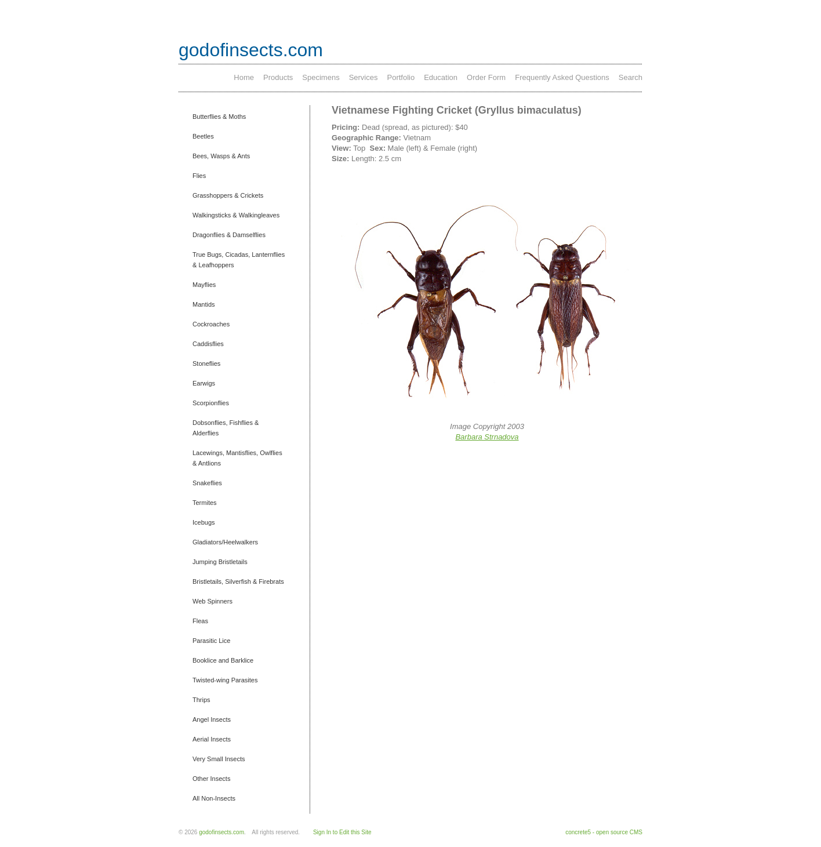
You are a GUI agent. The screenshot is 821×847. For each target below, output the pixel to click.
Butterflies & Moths (219, 116)
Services (363, 77)
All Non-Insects (213, 798)
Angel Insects (211, 719)
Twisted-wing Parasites (225, 680)
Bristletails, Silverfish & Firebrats (238, 581)
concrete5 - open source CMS (603, 832)
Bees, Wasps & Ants (221, 155)
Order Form (486, 77)
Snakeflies (207, 482)
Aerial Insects (211, 739)
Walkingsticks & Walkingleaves (235, 215)
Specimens (320, 77)
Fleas (200, 620)
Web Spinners (212, 601)
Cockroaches (211, 324)
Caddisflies (208, 343)
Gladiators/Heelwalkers (225, 542)
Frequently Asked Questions (562, 77)
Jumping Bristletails (220, 561)
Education (440, 77)
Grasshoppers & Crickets (227, 195)
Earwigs (203, 383)
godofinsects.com (251, 49)
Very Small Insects (218, 758)
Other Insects (211, 778)
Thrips (201, 699)
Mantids (203, 304)
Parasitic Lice (211, 640)
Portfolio (401, 77)
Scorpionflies (210, 402)
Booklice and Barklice (222, 660)
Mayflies (204, 284)
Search (630, 77)
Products (278, 77)
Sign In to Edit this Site (342, 832)
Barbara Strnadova (486, 436)
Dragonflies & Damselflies (229, 234)
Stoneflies (206, 363)
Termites (204, 502)
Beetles (203, 136)
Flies (199, 175)
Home (244, 77)
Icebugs (203, 522)
